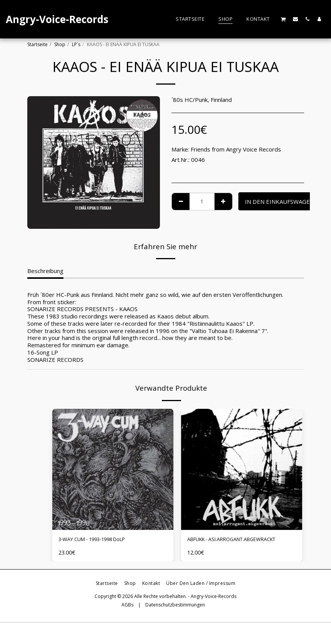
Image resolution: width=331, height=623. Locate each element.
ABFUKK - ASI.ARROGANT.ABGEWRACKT (241, 540)
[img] (112, 469)
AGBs (127, 606)
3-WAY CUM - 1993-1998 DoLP (100, 540)
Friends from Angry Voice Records (236, 149)
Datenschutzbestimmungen (175, 606)
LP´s (76, 44)
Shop (59, 44)
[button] (283, 19)
